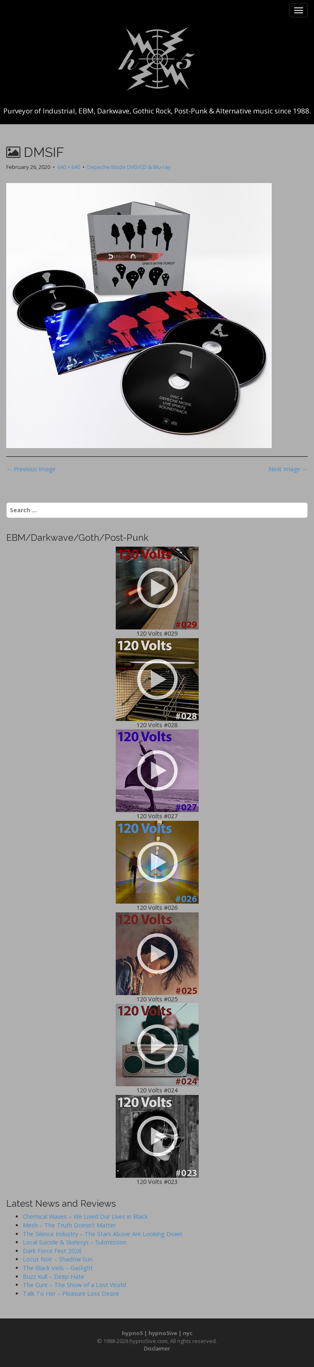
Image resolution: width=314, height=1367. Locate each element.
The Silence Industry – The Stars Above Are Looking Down (103, 1234)
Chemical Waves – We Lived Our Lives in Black (85, 1216)
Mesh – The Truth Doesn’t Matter (69, 1225)
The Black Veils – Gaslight (58, 1268)
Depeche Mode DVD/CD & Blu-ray (129, 167)
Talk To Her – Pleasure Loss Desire (71, 1293)
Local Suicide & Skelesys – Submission (75, 1242)
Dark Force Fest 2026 (52, 1251)
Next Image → (288, 469)
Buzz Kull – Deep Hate (53, 1276)
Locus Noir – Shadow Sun (57, 1259)
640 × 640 (68, 167)
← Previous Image (31, 469)
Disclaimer (157, 1348)
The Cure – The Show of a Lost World (74, 1285)
